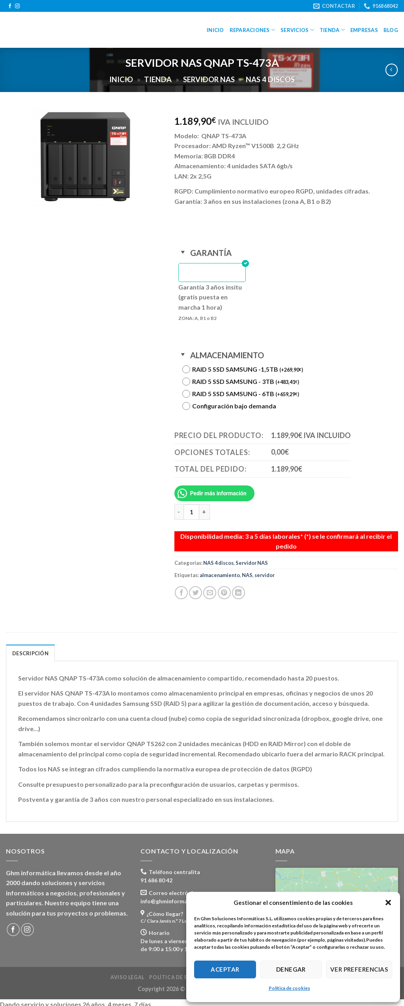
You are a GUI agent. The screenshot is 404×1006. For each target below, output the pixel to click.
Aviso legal (127, 974)
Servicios (297, 30)
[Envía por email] (209, 589)
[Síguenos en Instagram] (17, 6)
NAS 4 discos (270, 79)
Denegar (291, 969)
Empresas (364, 30)
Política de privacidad (183, 974)
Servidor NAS (209, 79)
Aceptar (225, 969)
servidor (264, 571)
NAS (247, 571)
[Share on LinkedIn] (238, 589)
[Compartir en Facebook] (181, 589)
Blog (390, 30)
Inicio (215, 30)
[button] (388, 902)
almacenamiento (220, 571)
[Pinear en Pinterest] (224, 589)
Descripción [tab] (30, 650)
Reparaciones (252, 30)
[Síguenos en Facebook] (9, 6)
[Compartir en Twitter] (195, 589)
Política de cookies (289, 988)
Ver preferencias (359, 969)
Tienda (332, 30)
